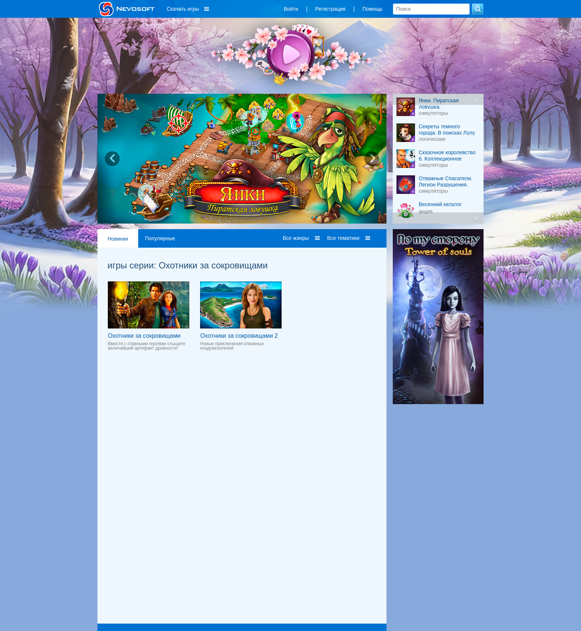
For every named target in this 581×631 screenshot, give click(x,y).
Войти (291, 9)
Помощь (372, 9)
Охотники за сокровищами (144, 336)
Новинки (118, 239)
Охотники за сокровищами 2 (239, 336)
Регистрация (330, 9)
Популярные (160, 238)
